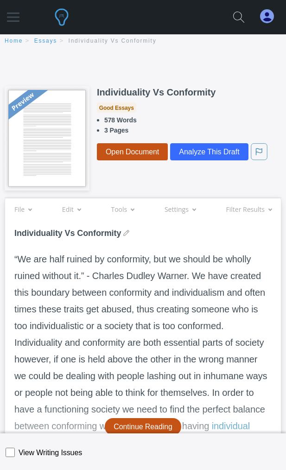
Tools (122, 209)
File (23, 209)
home (14, 41)
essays (45, 41)
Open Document (132, 152)
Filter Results (249, 209)
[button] (13, 13)
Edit (71, 209)
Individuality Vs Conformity (113, 41)
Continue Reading (143, 427)
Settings (180, 209)
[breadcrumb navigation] (143, 41)
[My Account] (270, 16)
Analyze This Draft (209, 152)
